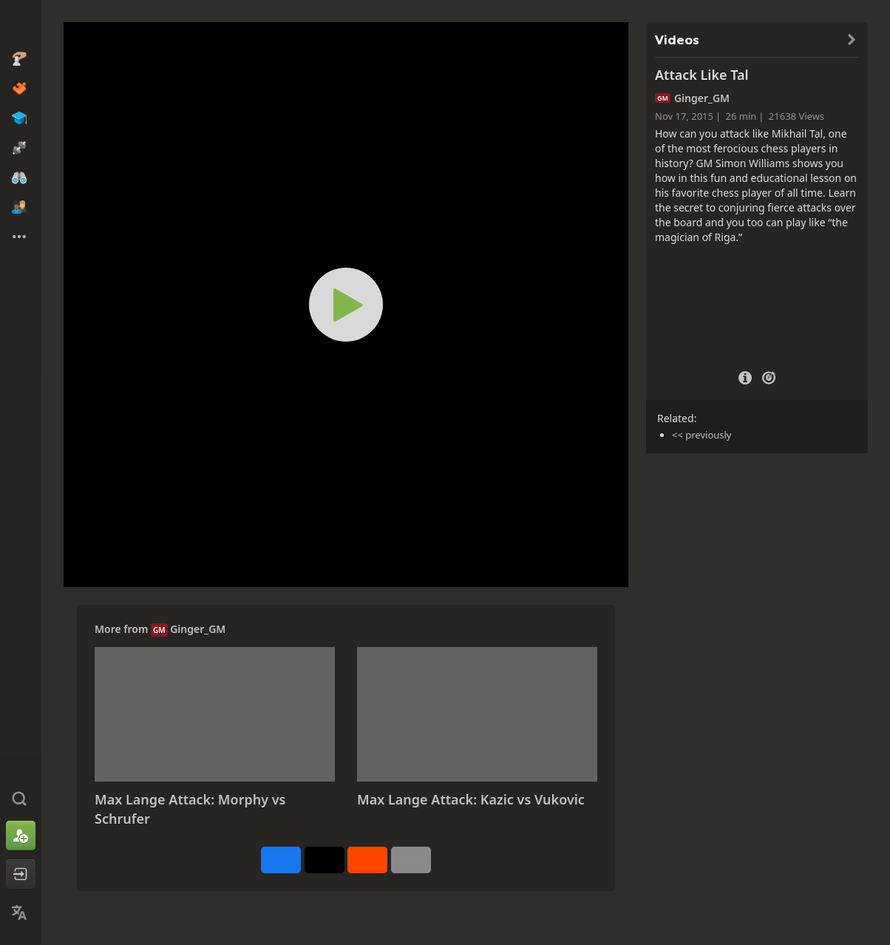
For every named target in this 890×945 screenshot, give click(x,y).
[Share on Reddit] (367, 860)
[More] (411, 860)
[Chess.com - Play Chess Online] (20, 25)
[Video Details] (745, 376)
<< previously (702, 434)
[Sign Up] (20, 835)
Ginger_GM (197, 629)
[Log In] (20, 874)
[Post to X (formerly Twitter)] (324, 860)
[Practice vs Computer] (769, 376)
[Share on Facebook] (281, 860)
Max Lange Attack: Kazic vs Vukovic (471, 799)
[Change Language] (20, 912)
